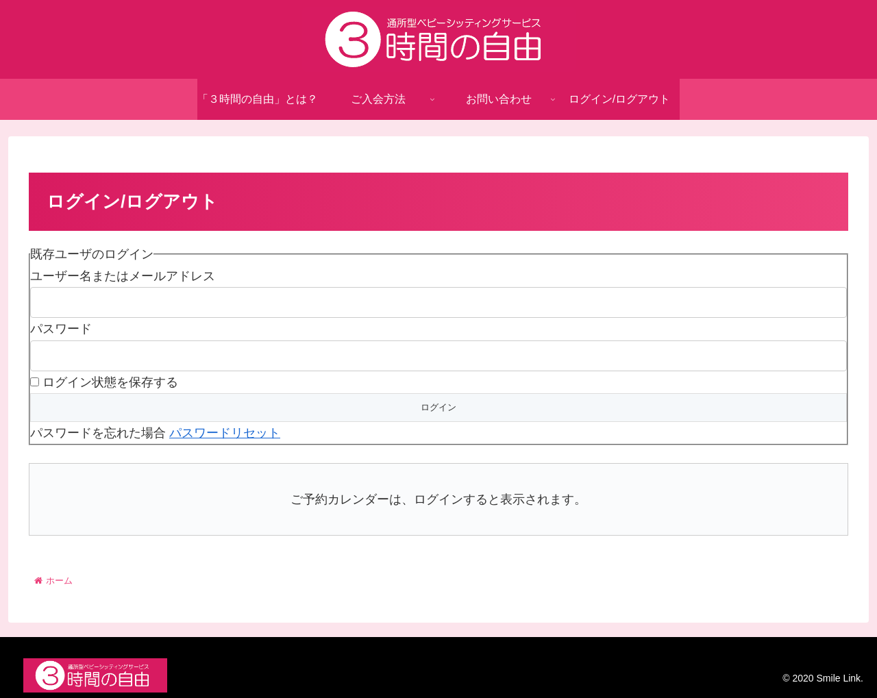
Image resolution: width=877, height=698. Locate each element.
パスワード (61, 329)
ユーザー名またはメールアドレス (122, 276)
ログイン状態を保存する (110, 382)
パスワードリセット (224, 433)
